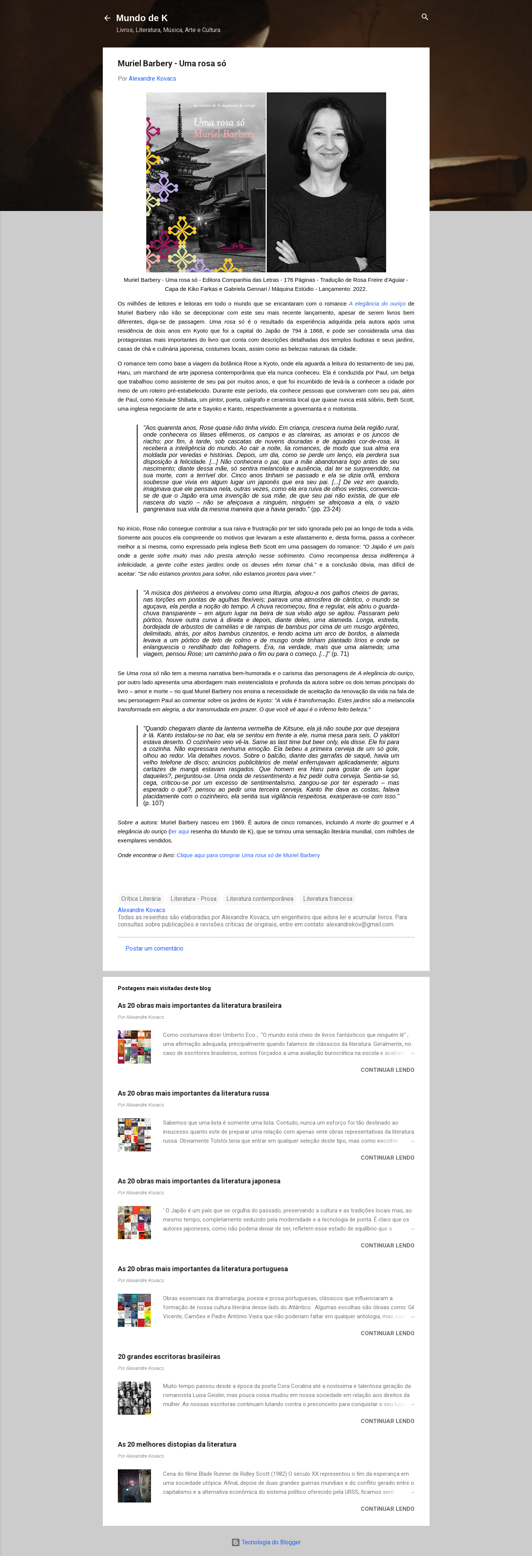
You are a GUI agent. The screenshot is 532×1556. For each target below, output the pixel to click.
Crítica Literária (141, 898)
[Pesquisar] (425, 17)
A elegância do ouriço (377, 303)
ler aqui (180, 831)
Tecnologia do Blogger (266, 1542)
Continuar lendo (388, 1070)
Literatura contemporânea (259, 898)
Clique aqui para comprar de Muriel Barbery (248, 855)
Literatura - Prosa (193, 898)
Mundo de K (142, 18)
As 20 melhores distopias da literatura (177, 1444)
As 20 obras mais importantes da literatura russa (193, 1093)
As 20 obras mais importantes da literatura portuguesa (203, 1269)
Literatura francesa (327, 898)
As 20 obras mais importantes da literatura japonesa (199, 1181)
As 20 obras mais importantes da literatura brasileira (200, 1005)
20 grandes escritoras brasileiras (169, 1356)
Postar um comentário (154, 948)
